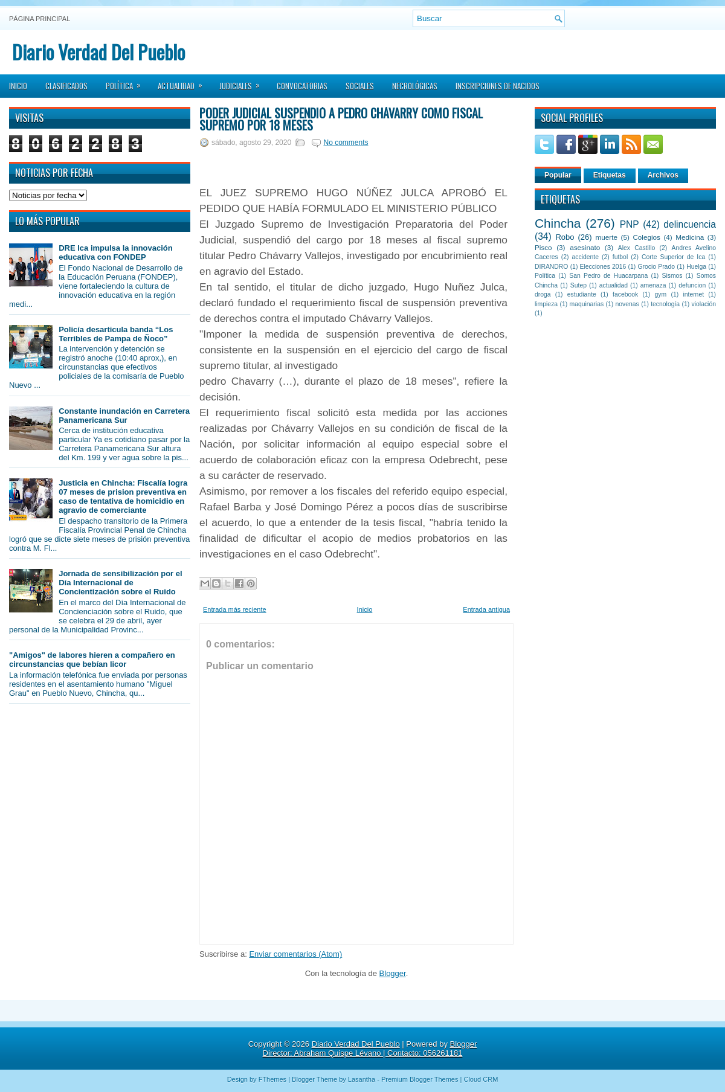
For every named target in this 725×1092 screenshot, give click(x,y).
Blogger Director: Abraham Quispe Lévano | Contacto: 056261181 (370, 1048)
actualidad (613, 285)
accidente (585, 257)
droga (543, 294)
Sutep (578, 285)
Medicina (689, 237)
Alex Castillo (637, 248)
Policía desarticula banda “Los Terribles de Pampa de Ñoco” (116, 334)
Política (127, 82)
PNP (629, 224)
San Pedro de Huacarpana (608, 275)
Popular (558, 175)
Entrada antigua (486, 609)
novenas (627, 304)
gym (661, 294)
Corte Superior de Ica (673, 257)
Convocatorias (302, 86)
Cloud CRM (480, 1079)
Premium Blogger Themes (420, 1079)
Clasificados (66, 86)
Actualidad (184, 82)
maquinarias (587, 304)
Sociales (360, 86)
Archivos (663, 175)
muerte (606, 237)
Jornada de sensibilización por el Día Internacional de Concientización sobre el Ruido (120, 582)
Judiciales (243, 82)
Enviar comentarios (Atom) (295, 954)
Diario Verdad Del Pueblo (98, 51)
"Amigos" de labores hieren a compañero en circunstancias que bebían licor (92, 659)
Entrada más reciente (234, 609)
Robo (564, 237)
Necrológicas (414, 86)
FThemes (272, 1079)
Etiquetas (609, 175)
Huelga (696, 266)
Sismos (672, 275)
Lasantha (361, 1079)
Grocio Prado (656, 266)
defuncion (692, 285)
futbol (620, 257)
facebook (625, 294)
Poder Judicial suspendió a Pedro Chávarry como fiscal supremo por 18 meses (341, 119)
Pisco (543, 247)
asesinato (585, 247)
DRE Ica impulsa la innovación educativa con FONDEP (116, 252)
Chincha (558, 223)
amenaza (653, 285)
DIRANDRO (551, 266)
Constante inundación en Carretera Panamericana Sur (124, 415)
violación (704, 304)
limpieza (546, 304)
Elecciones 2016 (603, 266)
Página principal (39, 18)
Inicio (18, 86)
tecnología (665, 304)
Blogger (392, 973)
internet (693, 294)
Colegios (646, 237)
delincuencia (689, 224)
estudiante (581, 294)
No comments (345, 142)
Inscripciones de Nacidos (498, 86)
